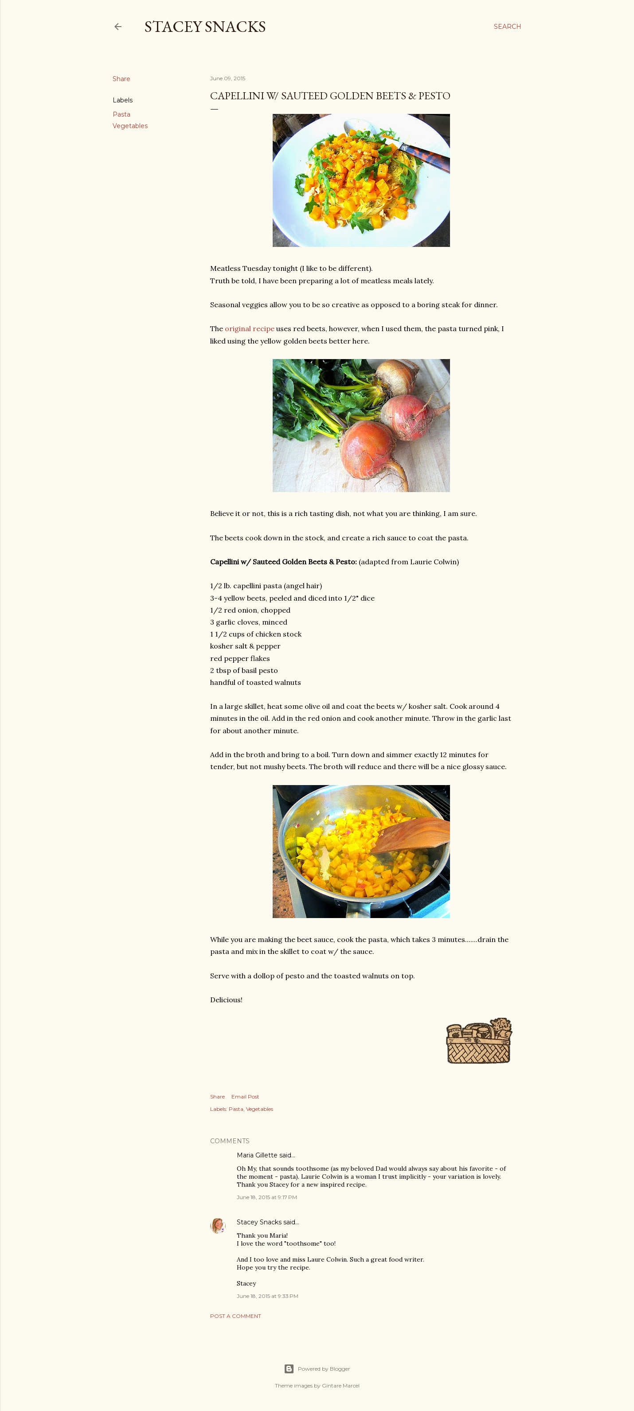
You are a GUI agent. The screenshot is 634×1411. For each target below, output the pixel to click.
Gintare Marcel (341, 1385)
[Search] (507, 26)
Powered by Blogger (317, 1369)
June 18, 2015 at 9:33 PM (267, 1296)
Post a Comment (235, 1316)
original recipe (249, 328)
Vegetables (130, 126)
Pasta (121, 114)
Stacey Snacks (205, 26)
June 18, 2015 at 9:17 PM (267, 1197)
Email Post (245, 1096)
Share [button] (121, 79)
